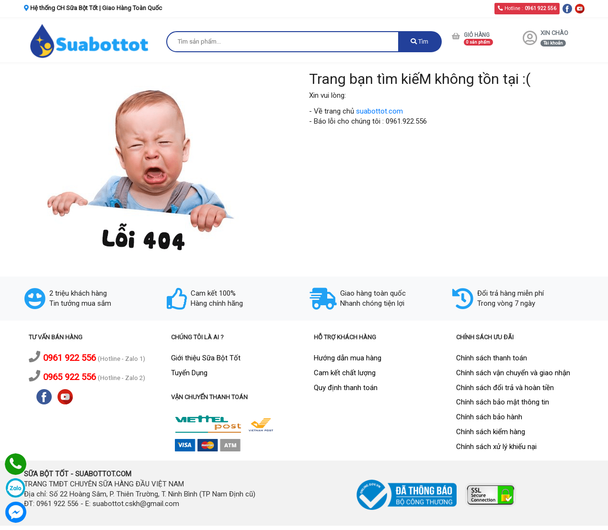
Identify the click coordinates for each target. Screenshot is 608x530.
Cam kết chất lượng (345, 373)
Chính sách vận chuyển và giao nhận (513, 373)
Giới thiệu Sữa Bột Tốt (206, 358)
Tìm (419, 41)
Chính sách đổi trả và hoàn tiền (505, 387)
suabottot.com (379, 111)
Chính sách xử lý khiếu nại (496, 446)
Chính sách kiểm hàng (490, 431)
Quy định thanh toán (346, 387)
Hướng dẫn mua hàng (347, 358)
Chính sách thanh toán (491, 358)
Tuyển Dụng (189, 373)
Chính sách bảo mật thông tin (502, 402)
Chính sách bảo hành (489, 417)
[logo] (90, 40)
